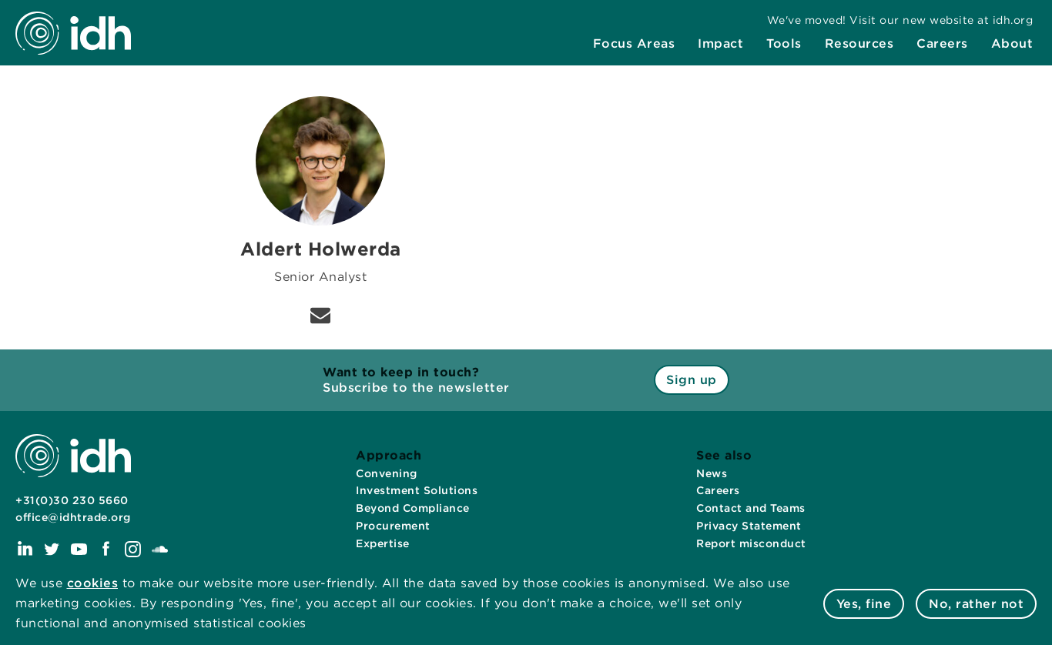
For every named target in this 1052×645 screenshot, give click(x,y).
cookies (93, 583)
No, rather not (976, 604)
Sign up (691, 380)
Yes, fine (864, 604)
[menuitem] (634, 44)
